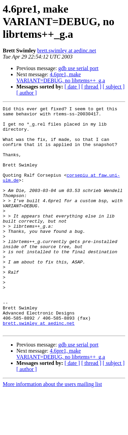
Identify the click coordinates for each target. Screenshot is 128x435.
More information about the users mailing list (52, 429)
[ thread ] (91, 87)
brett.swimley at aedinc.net (66, 50)
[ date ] (72, 87)
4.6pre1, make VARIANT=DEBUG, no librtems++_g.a (60, 77)
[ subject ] (114, 87)
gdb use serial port (78, 68)
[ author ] (26, 93)
